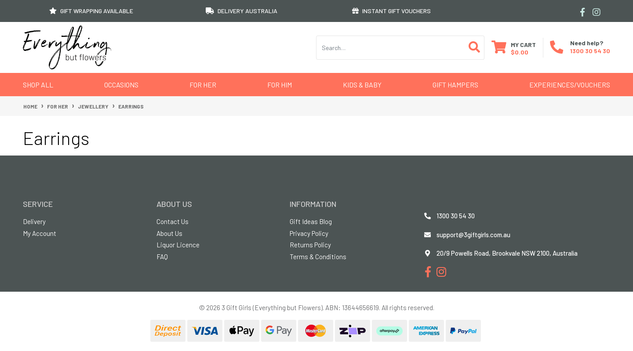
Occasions (121, 84)
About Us (169, 233)
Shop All (38, 84)
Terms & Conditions (318, 257)
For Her (202, 84)
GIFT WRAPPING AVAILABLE (91, 10)
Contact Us (172, 221)
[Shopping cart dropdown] (513, 48)
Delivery (34, 221)
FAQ (162, 257)
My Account (39, 233)
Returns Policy (310, 245)
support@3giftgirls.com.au (473, 235)
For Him (279, 84)
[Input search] (390, 48)
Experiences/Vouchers (569, 84)
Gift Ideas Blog (311, 221)
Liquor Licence (178, 245)
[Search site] (474, 48)
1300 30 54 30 (590, 50)
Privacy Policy (309, 233)
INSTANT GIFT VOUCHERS (391, 10)
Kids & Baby (362, 84)
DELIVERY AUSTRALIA (241, 10)
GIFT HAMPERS (455, 84)
